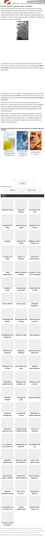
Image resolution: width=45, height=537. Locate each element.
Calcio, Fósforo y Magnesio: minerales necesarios (9, 153)
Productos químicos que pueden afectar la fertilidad (16, 6)
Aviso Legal (41, 534)
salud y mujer (31, 190)
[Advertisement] (22, 51)
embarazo (12, 190)
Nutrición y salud (35, 1)
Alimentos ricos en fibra (35, 153)
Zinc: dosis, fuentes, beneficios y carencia (22, 153)
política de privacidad (34, 534)
